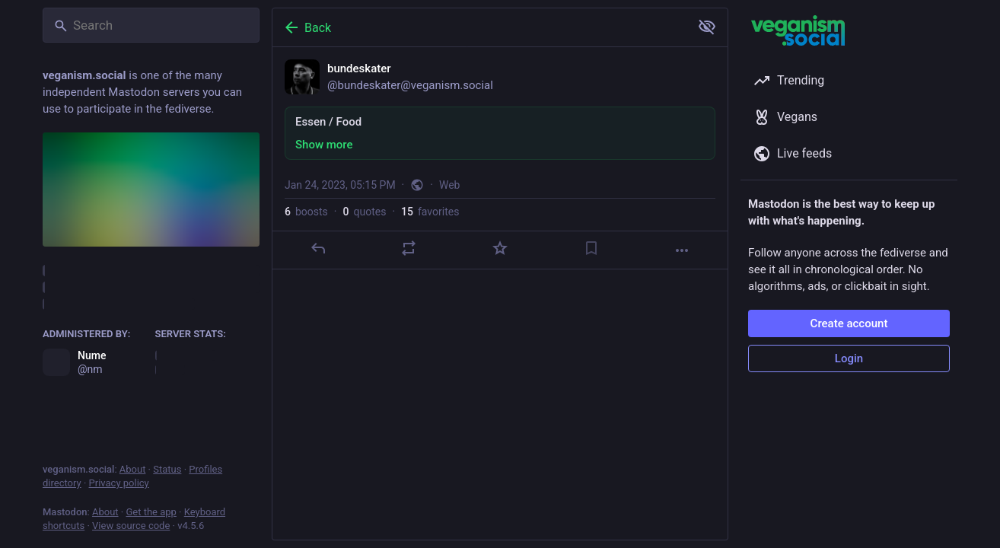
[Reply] (318, 248)
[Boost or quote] (409, 248)
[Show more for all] (707, 26)
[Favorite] (500, 248)
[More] (682, 250)
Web (449, 185)
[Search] (151, 25)
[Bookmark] (591, 248)
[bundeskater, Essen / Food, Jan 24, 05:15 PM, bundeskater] (500, 158)
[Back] (479, 27)
